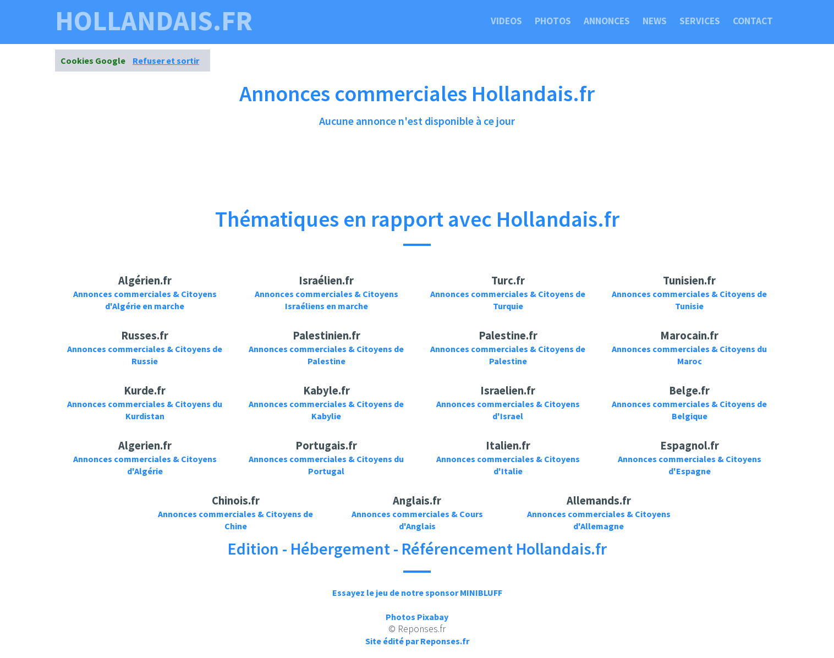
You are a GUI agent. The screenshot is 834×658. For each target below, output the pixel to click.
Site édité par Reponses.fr (417, 640)
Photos (553, 21)
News (655, 21)
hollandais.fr (154, 21)
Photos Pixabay (417, 616)
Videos (506, 21)
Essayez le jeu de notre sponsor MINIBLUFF (417, 592)
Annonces (607, 21)
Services (699, 21)
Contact (753, 21)
